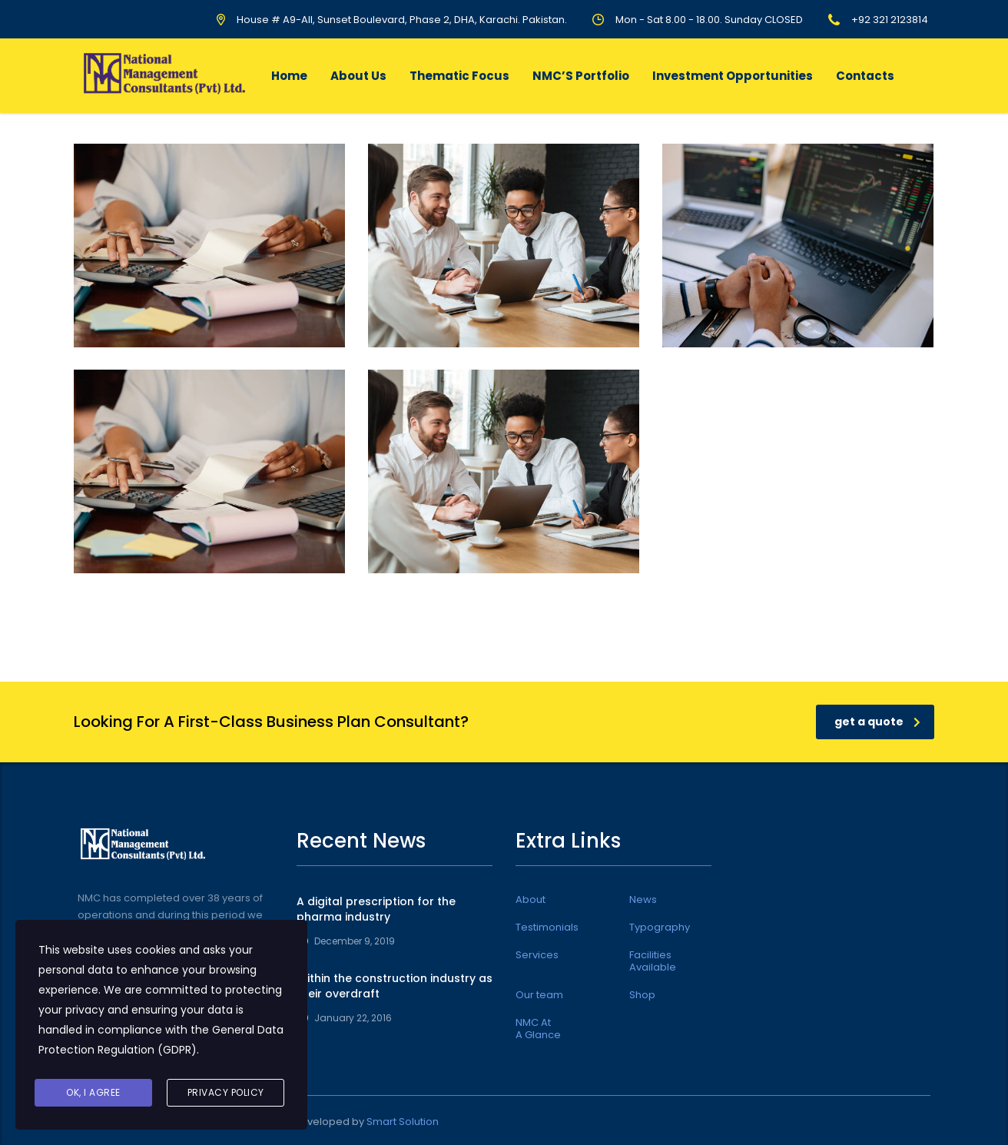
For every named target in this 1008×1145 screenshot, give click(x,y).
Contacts (865, 76)
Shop (642, 995)
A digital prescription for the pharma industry (376, 909)
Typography (659, 927)
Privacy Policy (225, 1092)
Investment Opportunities (732, 76)
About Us (358, 76)
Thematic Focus (459, 76)
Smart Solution (402, 1121)
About (530, 900)
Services (537, 955)
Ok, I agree (93, 1092)
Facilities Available (652, 961)
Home (289, 76)
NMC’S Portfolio (580, 76)
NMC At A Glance (538, 1029)
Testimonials (547, 927)
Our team (539, 995)
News (643, 900)
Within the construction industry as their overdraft (394, 986)
